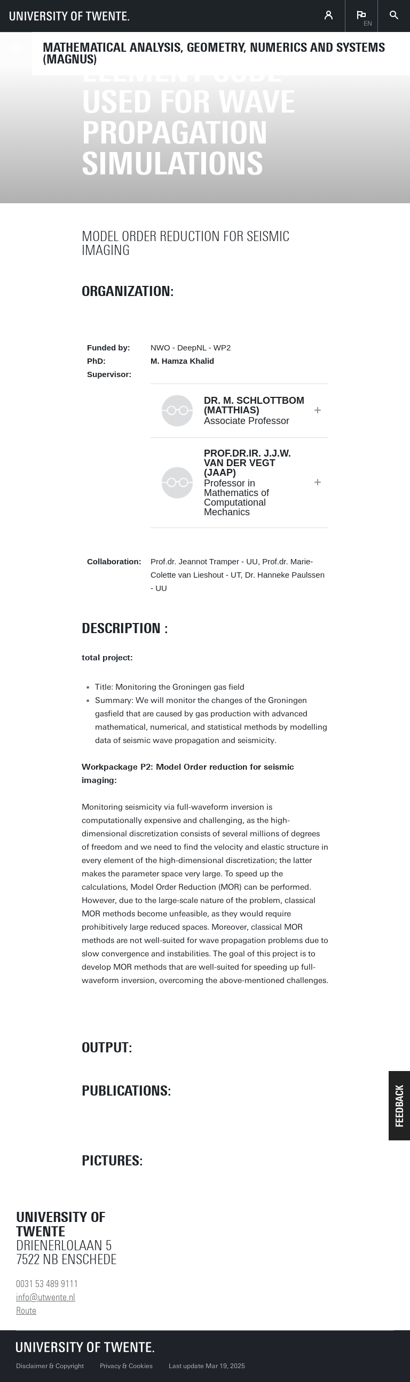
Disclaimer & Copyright (50, 1366)
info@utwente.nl (45, 1297)
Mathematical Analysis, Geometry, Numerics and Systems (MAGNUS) (214, 53)
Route (26, 1310)
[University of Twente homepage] (69, 16)
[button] (399, 1105)
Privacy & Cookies (126, 1366)
